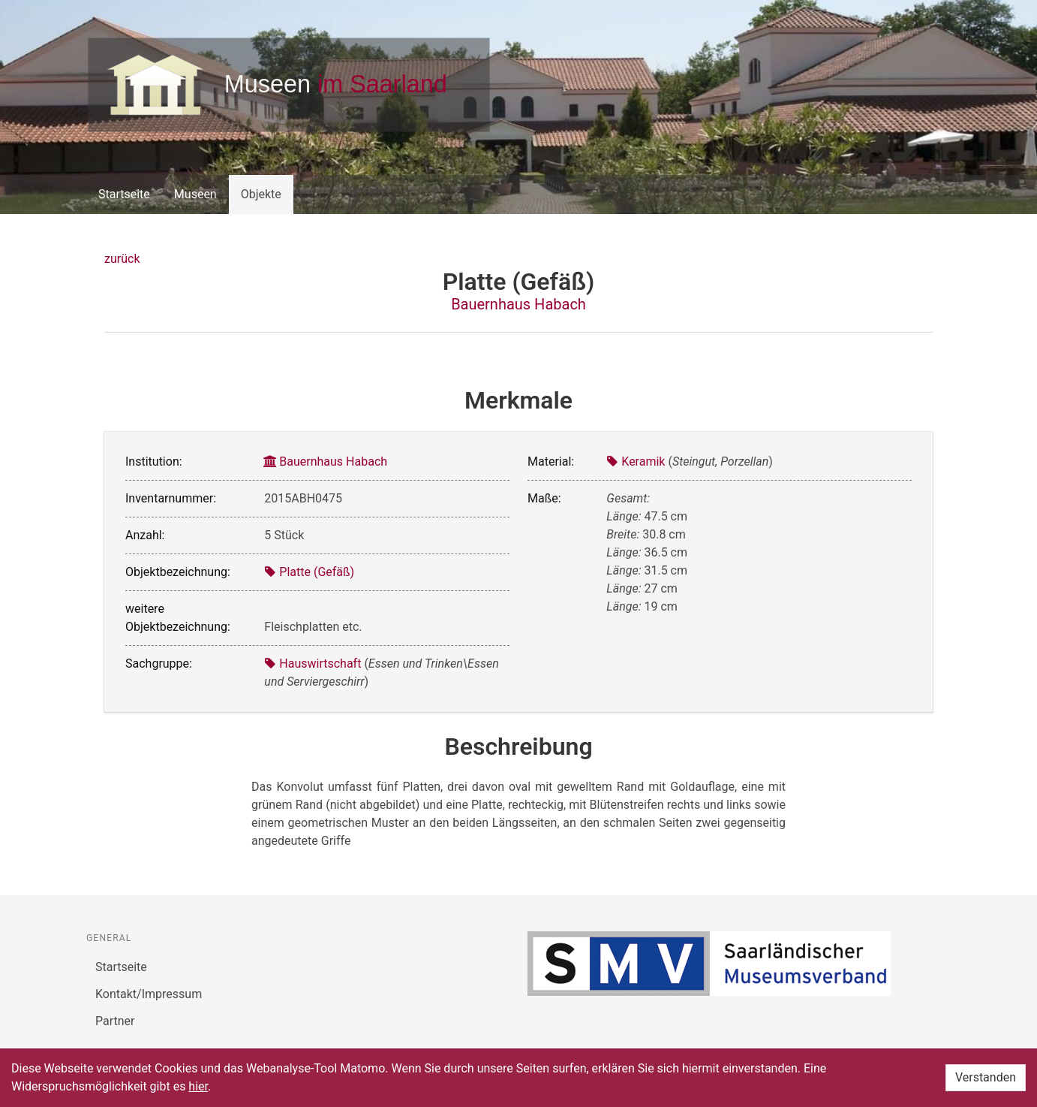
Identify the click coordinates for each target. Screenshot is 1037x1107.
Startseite (124, 194)
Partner (115, 1021)
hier (198, 1086)
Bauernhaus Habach (518, 304)
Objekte (261, 194)
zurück (122, 259)
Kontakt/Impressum (148, 994)
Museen (195, 194)
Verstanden (985, 1077)
